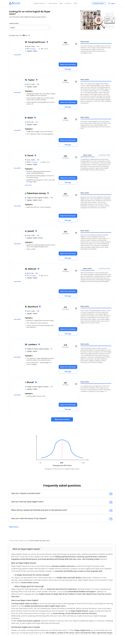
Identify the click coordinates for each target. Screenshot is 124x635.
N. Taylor (30, 79)
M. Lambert (31, 344)
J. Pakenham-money (35, 193)
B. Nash (29, 117)
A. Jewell (30, 231)
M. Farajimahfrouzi (35, 42)
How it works (53, 3)
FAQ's (75, 3)
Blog (60, 3)
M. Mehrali (31, 268)
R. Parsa (29, 155)
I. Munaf (29, 382)
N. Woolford (31, 306)
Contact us (68, 3)
